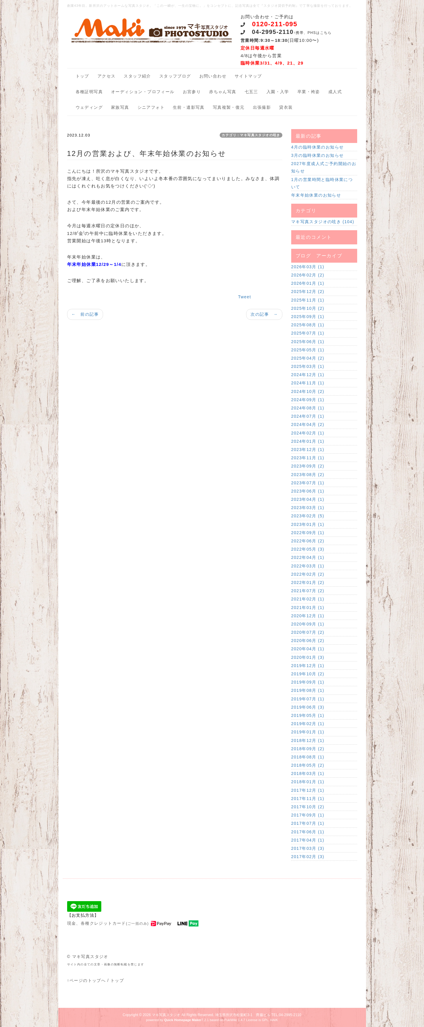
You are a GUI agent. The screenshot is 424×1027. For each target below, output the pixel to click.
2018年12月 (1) (307, 740)
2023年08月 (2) (307, 474)
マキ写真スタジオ (166, 1015)
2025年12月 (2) (307, 291)
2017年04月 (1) (307, 840)
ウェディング (89, 107)
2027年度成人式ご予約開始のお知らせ (324, 167)
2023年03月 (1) (307, 507)
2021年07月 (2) (307, 590)
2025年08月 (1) (307, 324)
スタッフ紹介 (137, 76)
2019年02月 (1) (307, 723)
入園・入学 (277, 91)
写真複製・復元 (229, 107)
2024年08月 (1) (307, 408)
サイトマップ (248, 76)
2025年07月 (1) (307, 333)
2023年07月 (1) (307, 482)
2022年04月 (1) (307, 557)
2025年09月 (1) (307, 316)
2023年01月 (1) (307, 524)
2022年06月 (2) (307, 541)
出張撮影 (262, 107)
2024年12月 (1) (307, 374)
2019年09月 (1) (307, 682)
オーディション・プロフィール (143, 91)
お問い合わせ (212, 76)
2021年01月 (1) (307, 607)
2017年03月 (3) (307, 848)
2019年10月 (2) (307, 674)
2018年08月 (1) (307, 757)
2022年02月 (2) (307, 574)
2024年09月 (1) (307, 399)
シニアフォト (151, 107)
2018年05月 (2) (307, 765)
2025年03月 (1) (307, 366)
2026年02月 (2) (307, 275)
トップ (82, 76)
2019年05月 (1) (307, 715)
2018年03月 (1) (307, 773)
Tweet (244, 296)
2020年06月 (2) (307, 640)
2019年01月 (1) (307, 732)
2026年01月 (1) (307, 283)
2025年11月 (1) (307, 300)
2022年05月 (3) (307, 549)
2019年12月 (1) (307, 665)
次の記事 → (264, 314)
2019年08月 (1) (307, 690)
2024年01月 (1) (307, 441)
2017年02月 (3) (307, 856)
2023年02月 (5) (307, 516)
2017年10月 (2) (307, 806)
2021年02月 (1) (307, 599)
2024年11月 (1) (307, 383)
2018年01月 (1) (307, 781)
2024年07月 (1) (307, 416)
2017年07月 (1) (307, 823)
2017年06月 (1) (307, 832)
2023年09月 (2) (307, 466)
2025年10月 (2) (307, 308)
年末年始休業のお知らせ (316, 195)
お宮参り (192, 91)
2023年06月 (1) (307, 491)
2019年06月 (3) (307, 707)
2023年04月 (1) (307, 499)
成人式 (335, 91)
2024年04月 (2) (307, 424)
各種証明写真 (89, 91)
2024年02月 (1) (307, 433)
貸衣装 (286, 107)
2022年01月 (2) (307, 582)
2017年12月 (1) (307, 790)
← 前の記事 (85, 314)
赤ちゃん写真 (222, 91)
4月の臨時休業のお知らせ (317, 147)
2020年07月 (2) (307, 632)
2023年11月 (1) (307, 457)
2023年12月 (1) (307, 449)
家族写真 (120, 107)
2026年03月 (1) (307, 266)
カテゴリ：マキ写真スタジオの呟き (251, 135)
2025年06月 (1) (307, 341)
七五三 (251, 91)
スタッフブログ (175, 76)
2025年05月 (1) (307, 350)
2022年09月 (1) (307, 532)
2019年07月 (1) (307, 699)
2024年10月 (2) (307, 391)
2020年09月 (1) (307, 624)
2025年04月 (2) (307, 358)
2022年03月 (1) (307, 566)
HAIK (274, 1020)
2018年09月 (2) (307, 748)
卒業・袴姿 (308, 91)
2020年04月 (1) (307, 648)
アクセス (106, 76)
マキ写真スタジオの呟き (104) (322, 221)
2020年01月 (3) (307, 657)
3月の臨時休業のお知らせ (317, 155)
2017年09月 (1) (307, 815)
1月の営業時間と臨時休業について (322, 183)
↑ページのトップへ (86, 980)
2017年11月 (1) (307, 798)
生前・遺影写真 (189, 107)
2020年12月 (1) (307, 615)
